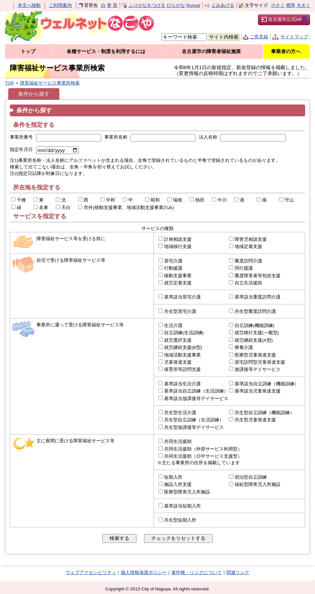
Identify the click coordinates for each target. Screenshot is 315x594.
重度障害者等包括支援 (258, 275)
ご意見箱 (259, 36)
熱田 (199, 200)
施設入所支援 (178, 484)
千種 (21, 200)
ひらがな (176, 5)
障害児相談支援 (251, 239)
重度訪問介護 (248, 261)
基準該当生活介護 (182, 383)
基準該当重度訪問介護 (258, 297)
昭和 (155, 200)
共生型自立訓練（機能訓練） (264, 412)
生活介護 (173, 325)
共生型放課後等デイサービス (194, 427)
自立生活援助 (248, 282)
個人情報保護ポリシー (144, 572)
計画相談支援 (178, 239)
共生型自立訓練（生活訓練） (194, 419)
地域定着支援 (248, 246)
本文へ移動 (29, 5)
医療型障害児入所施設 (187, 491)
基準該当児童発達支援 (258, 391)
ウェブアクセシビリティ (91, 572)
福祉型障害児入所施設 (258, 484)
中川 (222, 200)
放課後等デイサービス (258, 369)
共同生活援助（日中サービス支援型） (203, 456)
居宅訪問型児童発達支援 (260, 362)
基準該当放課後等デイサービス (196, 398)
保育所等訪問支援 (182, 369)
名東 (43, 207)
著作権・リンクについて (196, 572)
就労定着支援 (178, 282)
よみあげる (222, 5)
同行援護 (244, 268)
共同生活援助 (178, 441)
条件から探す (34, 94)
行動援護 (173, 268)
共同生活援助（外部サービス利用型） (203, 449)
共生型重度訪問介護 (255, 311)
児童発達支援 (178, 362)
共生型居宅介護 (180, 311)
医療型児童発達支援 (255, 355)
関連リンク (237, 572)
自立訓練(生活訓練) (184, 332)
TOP (9, 83)
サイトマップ (294, 36)
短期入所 (173, 477)
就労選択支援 (178, 340)
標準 (290, 5)
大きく (303, 5)
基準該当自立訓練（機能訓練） (267, 383)
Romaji (193, 5)
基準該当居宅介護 (182, 297)
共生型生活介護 (180, 412)
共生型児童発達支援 (255, 419)
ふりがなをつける (147, 5)
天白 (66, 207)
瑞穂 (177, 200)
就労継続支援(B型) (183, 347)
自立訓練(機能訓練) (254, 325)
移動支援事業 (178, 275)
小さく (278, 5)
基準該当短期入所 (182, 506)
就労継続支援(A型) (254, 340)
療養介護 (244, 347)
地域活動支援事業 (182, 355)
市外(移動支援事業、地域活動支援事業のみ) (129, 207)
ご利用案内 (60, 5)
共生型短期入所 (180, 520)
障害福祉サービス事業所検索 (50, 83)
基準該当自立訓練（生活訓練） (196, 391)
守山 (289, 200)
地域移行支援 (178, 246)
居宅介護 (173, 261)
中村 (110, 200)
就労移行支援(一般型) (257, 332)
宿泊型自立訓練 (251, 477)
